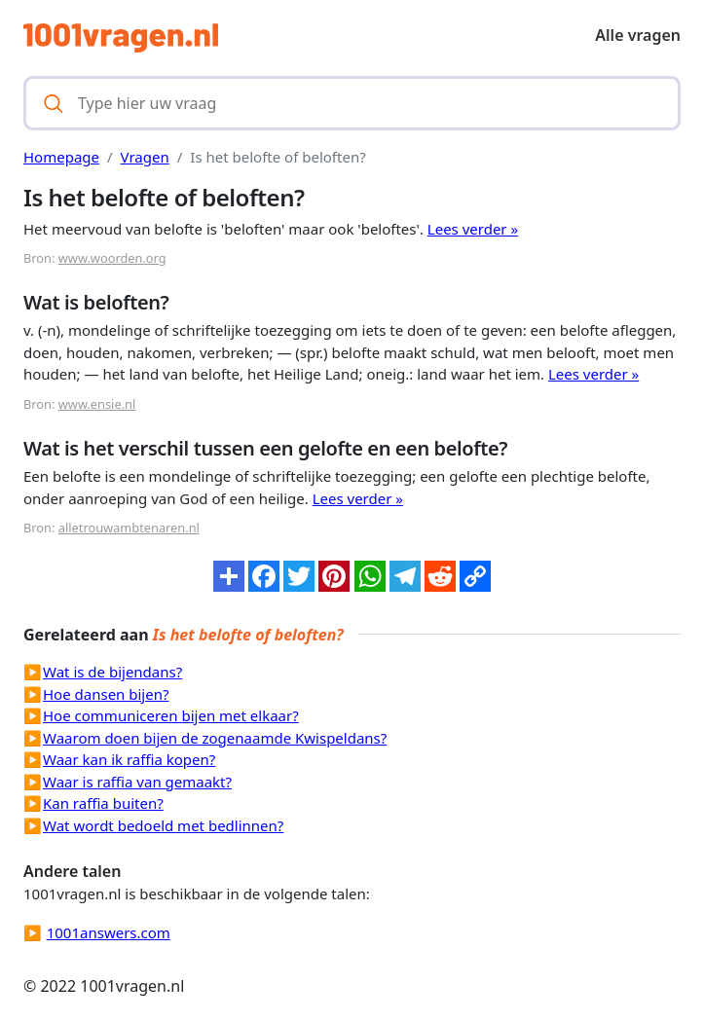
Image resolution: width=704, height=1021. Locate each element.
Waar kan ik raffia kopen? (129, 759)
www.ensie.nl (97, 404)
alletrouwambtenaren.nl (129, 527)
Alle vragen (638, 35)
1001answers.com (108, 932)
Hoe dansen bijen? (105, 694)
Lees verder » (472, 228)
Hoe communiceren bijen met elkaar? (171, 715)
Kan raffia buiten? (103, 803)
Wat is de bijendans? (112, 671)
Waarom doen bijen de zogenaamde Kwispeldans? (215, 738)
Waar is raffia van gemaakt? (137, 781)
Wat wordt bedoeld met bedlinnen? (163, 825)
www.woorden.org (112, 258)
